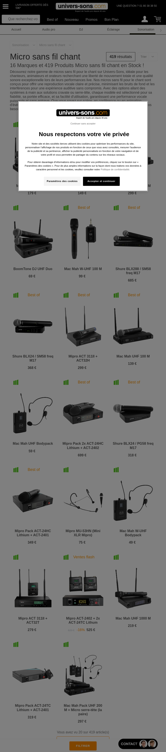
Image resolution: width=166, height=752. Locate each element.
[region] (83, 146)
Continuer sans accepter (83, 123)
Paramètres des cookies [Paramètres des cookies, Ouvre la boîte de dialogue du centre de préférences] (62, 181)
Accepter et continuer (101, 181)
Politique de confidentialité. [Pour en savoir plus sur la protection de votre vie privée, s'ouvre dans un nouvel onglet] (115, 169)
